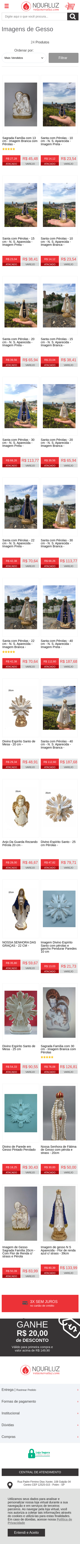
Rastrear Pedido (26, 1390)
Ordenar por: (24, 50)
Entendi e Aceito (26, 1532)
